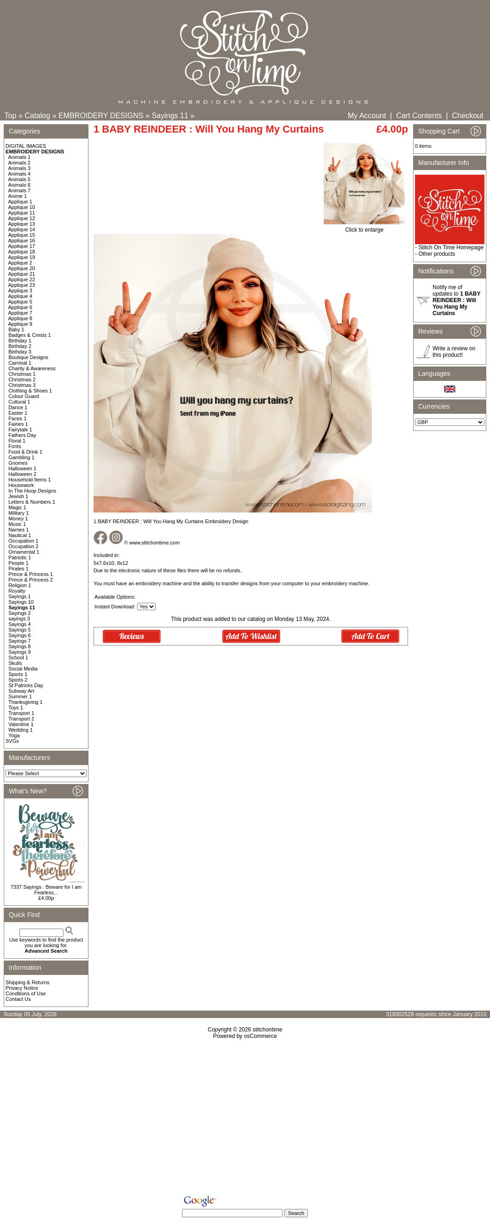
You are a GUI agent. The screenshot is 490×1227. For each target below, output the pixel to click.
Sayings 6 (19, 635)
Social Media (23, 668)
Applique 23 (21, 285)
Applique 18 (21, 251)
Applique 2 (20, 263)
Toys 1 (15, 707)
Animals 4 (19, 174)
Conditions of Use (26, 993)
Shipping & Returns (28, 982)
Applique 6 (20, 307)
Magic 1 (17, 507)
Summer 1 (20, 696)
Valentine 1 (20, 724)
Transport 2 (21, 718)
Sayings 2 (19, 613)
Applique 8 (20, 318)
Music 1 (17, 524)
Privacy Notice (22, 988)
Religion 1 (19, 585)
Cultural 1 (19, 402)
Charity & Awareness (32, 368)
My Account (367, 116)
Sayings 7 (19, 641)
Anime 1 (17, 196)
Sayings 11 (169, 116)
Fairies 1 (18, 424)
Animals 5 (19, 179)
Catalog (37, 116)
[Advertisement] (245, 1119)
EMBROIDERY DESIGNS (100, 116)
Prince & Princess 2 (30, 579)
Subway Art (21, 691)
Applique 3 (20, 290)
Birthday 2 (19, 346)
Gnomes (18, 463)
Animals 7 (19, 190)
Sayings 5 (19, 629)
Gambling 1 (21, 457)
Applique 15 (21, 235)
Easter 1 (17, 413)
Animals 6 (19, 185)
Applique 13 (21, 224)
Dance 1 (17, 407)
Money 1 (18, 518)
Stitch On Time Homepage (451, 247)
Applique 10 (21, 207)
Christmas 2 (22, 379)
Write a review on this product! (454, 351)
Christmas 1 (22, 374)
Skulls (15, 663)
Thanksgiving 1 (25, 702)
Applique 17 (21, 246)
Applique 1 (20, 201)
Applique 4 (20, 296)
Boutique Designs (28, 357)
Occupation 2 (23, 546)
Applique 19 (21, 257)
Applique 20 (21, 268)
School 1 (18, 657)
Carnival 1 (19, 363)
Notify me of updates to (456, 300)
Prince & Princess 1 (30, 574)
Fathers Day (22, 435)
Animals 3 (19, 168)
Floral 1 (16, 440)
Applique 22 (21, 279)
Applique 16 (21, 240)
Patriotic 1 (19, 557)
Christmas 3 (22, 385)
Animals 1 (19, 157)
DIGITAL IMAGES (26, 146)
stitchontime (267, 1029)
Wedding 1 (20, 730)
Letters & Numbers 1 (31, 502)
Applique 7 (20, 313)
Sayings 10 (20, 602)
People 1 (18, 563)
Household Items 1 (29, 479)
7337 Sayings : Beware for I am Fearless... (46, 889)
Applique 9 (20, 324)
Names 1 (18, 529)
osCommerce (260, 1036)
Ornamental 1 (23, 552)
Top (11, 116)
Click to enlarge (364, 227)
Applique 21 (21, 274)
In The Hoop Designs (32, 490)
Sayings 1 (19, 596)
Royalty (16, 591)
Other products (436, 254)
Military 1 (18, 513)
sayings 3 (19, 618)
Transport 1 (21, 713)
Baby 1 (16, 329)
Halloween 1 (22, 468)
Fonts (14, 446)
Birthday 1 (19, 340)
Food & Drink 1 (25, 452)
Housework (21, 485)
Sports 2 (17, 680)
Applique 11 (21, 212)
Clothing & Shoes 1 (30, 390)
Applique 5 (20, 301)
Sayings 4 (19, 624)
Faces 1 (17, 418)
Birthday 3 (19, 351)
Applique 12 (21, 218)
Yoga (14, 735)
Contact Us (18, 999)
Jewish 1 (18, 496)
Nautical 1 (19, 535)
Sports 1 (17, 674)
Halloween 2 (22, 474)
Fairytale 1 (20, 429)
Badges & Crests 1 (29, 335)
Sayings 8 (19, 646)
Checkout (468, 116)
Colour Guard (23, 396)
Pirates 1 (18, 568)
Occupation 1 (23, 541)
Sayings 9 (19, 652)
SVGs (12, 741)
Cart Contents (419, 116)
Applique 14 (21, 229)
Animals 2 (19, 162)
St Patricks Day (25, 685)
